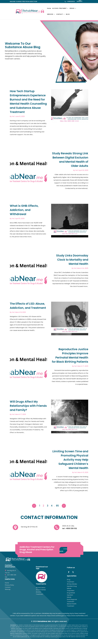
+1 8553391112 (71, 1)
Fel (13, 116)
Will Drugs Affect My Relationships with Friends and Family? (28, 406)
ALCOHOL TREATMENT (59, 8)
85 (57, 505)
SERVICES (50, 14)
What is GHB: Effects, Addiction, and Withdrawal (24, 210)
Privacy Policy (9, 585)
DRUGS (72, 8)
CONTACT (59, 14)
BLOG (68, 14)
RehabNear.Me (44, 621)
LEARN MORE (63, 550)
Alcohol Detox (40, 588)
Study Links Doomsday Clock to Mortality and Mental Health (72, 260)
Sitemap (7, 589)
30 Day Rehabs (72, 584)
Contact (8, 587)
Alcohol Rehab (41, 590)
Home (49, 8)
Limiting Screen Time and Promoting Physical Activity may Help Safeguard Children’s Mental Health (70, 459)
